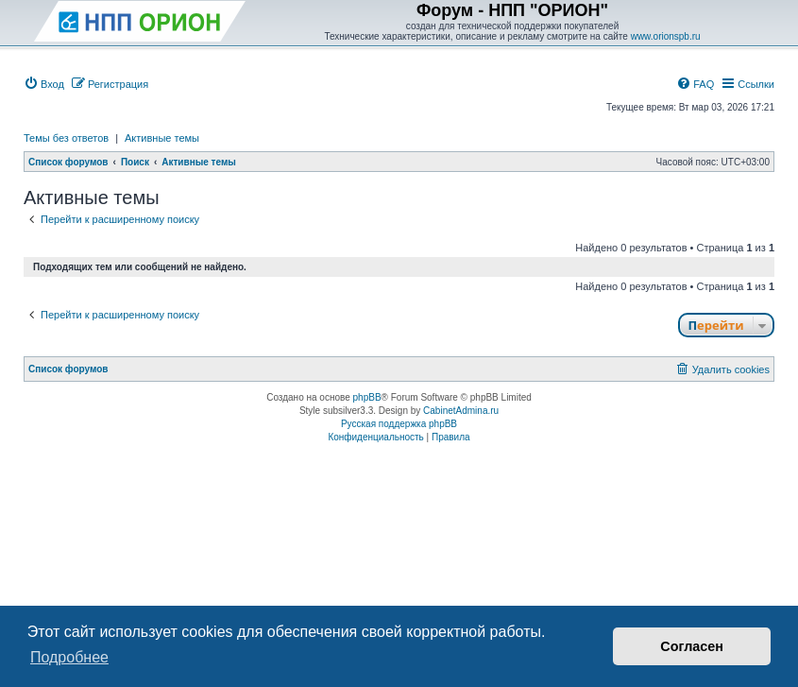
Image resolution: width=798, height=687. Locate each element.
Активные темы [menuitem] (162, 138)
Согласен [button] (691, 646)
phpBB (367, 397)
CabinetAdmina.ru (461, 410)
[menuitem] (44, 84)
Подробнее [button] (69, 657)
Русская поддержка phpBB (399, 424)
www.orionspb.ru (666, 36)
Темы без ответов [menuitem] (66, 138)
